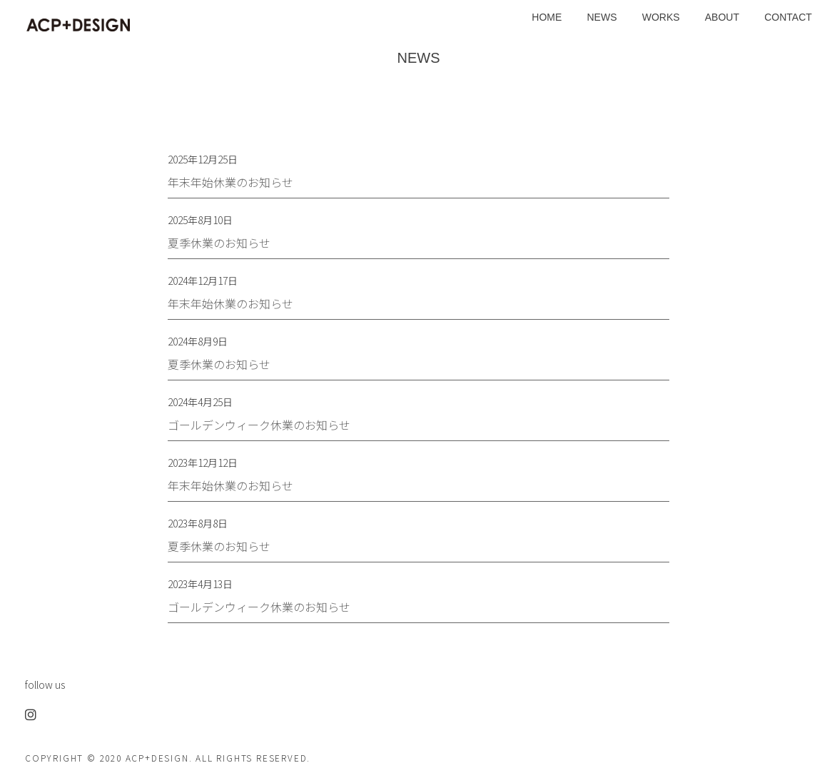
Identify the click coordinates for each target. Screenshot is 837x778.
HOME (547, 17)
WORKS (661, 17)
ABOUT (722, 17)
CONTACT (788, 17)
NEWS (602, 17)
